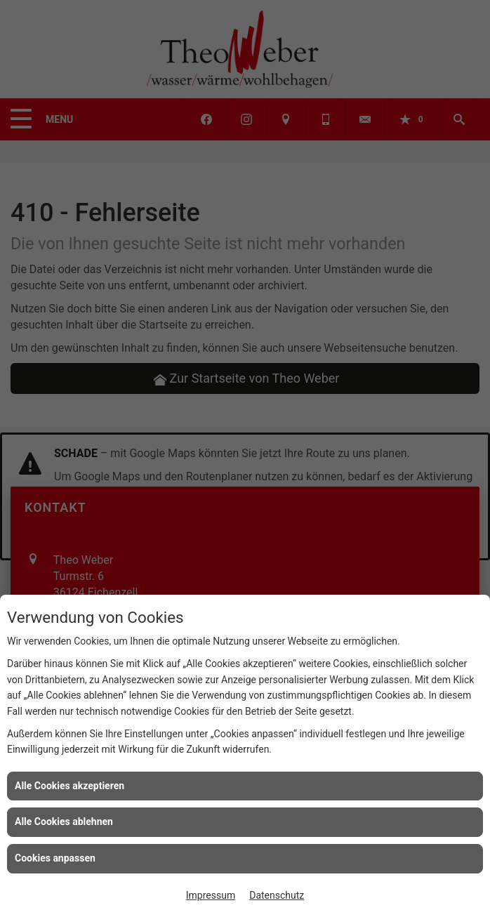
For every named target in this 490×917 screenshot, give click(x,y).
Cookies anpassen (55, 858)
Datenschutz (276, 895)
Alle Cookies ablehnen (64, 821)
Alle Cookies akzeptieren (69, 785)
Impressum (210, 895)
